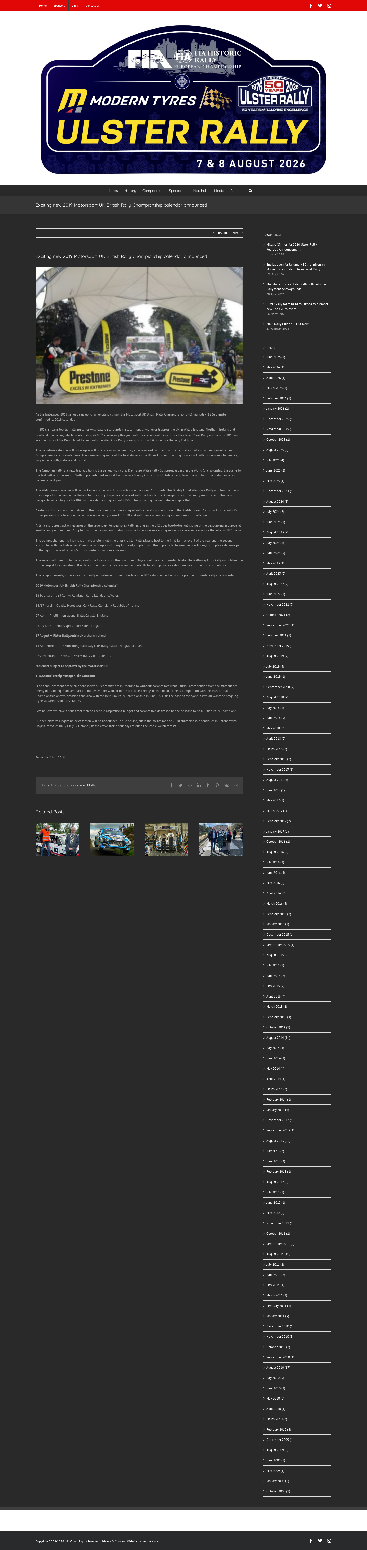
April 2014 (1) (275, 1079)
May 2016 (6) (275, 883)
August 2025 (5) (277, 450)
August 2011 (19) (278, 1254)
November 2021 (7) (280, 604)
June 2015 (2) (275, 976)
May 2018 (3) (275, 728)
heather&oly (150, 1541)
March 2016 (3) (276, 903)
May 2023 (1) (275, 563)
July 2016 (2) (275, 862)
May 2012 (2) (275, 1213)
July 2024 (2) (275, 511)
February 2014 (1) (278, 1099)
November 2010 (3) (280, 1336)
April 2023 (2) (275, 573)
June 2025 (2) (275, 470)
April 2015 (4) (275, 996)
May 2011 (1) (275, 1285)
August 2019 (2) (277, 656)
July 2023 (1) (275, 543)
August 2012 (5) (277, 1182)
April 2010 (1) (275, 1409)
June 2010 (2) (275, 1388)
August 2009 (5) (277, 1450)
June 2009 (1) (275, 1460)
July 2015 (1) (275, 965)
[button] (250, 190)
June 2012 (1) (275, 1202)
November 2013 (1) (280, 1120)
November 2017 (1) (279, 769)
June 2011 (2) (275, 1274)
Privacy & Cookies (113, 1541)
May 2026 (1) (275, 367)
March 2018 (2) (276, 749)
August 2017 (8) (277, 780)
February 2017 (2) (278, 821)
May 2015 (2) (275, 986)
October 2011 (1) (278, 1233)
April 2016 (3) (275, 893)
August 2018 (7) (277, 697)
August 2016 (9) (277, 852)
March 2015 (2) (276, 1006)
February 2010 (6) (278, 1429)
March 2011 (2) (276, 1295)
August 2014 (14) (278, 1037)
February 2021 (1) (278, 635)
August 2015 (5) (277, 955)
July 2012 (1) (275, 1192)
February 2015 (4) (278, 1017)
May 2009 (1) (275, 1471)
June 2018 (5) (275, 718)
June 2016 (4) (275, 872)
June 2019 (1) (275, 676)
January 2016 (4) (277, 924)
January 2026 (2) (277, 408)
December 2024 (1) (280, 491)
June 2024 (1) (275, 522)
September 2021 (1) (280, 625)
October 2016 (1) (278, 841)
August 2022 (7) (277, 584)
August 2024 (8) (277, 501)
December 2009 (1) (280, 1439)
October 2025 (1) (278, 439)
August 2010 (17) (278, 1367)
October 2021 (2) (278, 615)
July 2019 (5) (275, 666)
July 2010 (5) (275, 1378)
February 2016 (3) (278, 914)
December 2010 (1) (280, 1326)
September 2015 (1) (280, 945)
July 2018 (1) (275, 707)
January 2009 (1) (277, 1481)
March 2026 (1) (276, 388)
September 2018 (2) (280, 687)
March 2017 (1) (276, 811)
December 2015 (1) (280, 934)
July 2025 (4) (275, 460)
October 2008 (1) (278, 1491)
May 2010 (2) (275, 1398)
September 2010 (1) (280, 1357)
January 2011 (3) (277, 1316)
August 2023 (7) (277, 532)
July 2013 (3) (275, 1151)
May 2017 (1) (275, 800)
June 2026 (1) (275, 357)
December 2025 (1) (280, 419)
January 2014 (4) (277, 1110)
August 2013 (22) (278, 1141)
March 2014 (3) (276, 1089)
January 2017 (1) (277, 831)
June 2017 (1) (275, 790)
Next (236, 233)
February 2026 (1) (278, 398)
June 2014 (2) (275, 1058)
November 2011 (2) (280, 1223)
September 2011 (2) (280, 1244)
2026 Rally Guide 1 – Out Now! (288, 324)
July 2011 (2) (275, 1264)
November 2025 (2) (280, 429)
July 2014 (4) (275, 1048)
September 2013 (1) (280, 1130)
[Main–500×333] (139, 336)
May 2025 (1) (275, 481)
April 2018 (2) (275, 738)
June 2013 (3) (275, 1161)
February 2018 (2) (278, 759)
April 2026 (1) (275, 378)
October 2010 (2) (278, 1347)
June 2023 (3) (275, 553)
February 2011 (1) (278, 1306)
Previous (222, 233)
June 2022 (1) (275, 594)
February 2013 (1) (278, 1171)
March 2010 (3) (276, 1419)
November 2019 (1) (280, 646)
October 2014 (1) (278, 1027)
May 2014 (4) (275, 1068)
